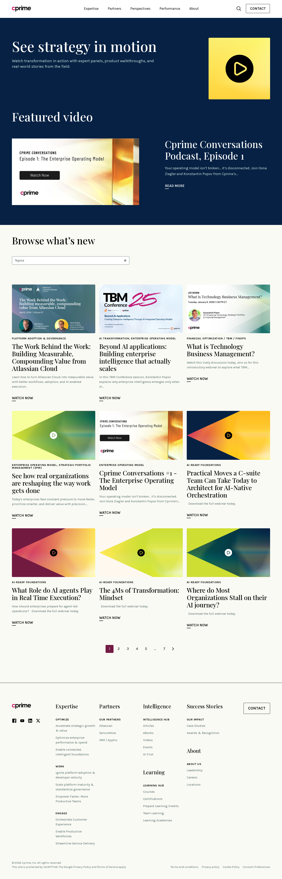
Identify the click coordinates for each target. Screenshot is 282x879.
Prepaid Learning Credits (161, 806)
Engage (61, 813)
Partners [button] (114, 8)
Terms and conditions (184, 867)
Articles (148, 726)
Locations (194, 784)
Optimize (62, 719)
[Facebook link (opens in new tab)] (14, 721)
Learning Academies (157, 820)
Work (60, 766)
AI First (148, 754)
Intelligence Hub (156, 719)
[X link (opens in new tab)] (38, 721)
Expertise (67, 706)
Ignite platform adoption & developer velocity (75, 775)
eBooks (148, 733)
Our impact (195, 719)
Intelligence (157, 706)
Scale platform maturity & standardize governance (75, 787)
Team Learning (153, 813)
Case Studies (196, 726)
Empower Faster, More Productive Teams (72, 799)
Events (148, 747)
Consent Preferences (256, 867)
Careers (192, 777)
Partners (109, 706)
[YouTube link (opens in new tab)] (22, 721)
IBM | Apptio (108, 740)
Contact (258, 8)
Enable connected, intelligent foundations (72, 752)
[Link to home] (21, 9)
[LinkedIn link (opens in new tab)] (30, 721)
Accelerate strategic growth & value (75, 728)
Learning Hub (153, 785)
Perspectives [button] (140, 8)
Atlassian (105, 726)
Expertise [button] (91, 8)
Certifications (153, 799)
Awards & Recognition (203, 733)
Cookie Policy (231, 867)
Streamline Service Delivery (75, 843)
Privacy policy (210, 867)
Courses (149, 792)
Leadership (195, 770)
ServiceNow (107, 733)
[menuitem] (258, 8)
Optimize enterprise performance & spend (71, 740)
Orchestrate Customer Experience (71, 822)
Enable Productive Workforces (69, 834)
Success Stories (205, 706)
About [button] (194, 8)
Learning (154, 772)
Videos (148, 740)
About (194, 750)
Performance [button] (170, 8)
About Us (194, 764)
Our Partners (110, 719)
